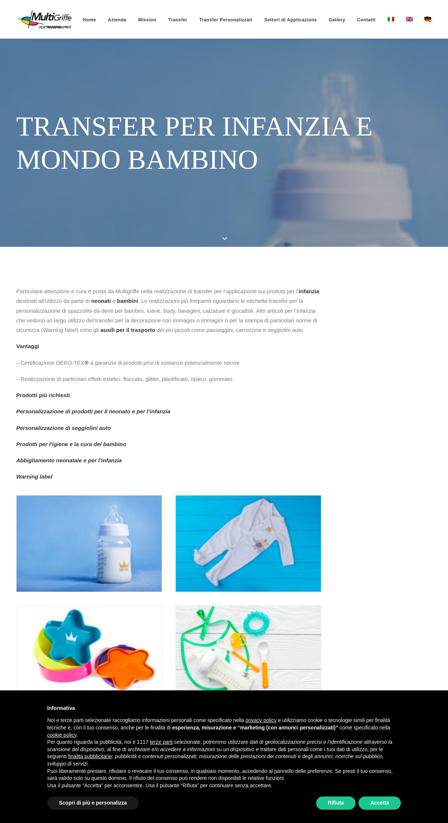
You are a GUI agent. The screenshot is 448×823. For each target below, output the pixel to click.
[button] (429, 19)
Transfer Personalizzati (214, 19)
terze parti (161, 742)
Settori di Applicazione (278, 19)
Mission (135, 19)
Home (77, 19)
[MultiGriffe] (39, 19)
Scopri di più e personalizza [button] (93, 803)
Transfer (165, 19)
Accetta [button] (379, 803)
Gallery (325, 19)
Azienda (105, 19)
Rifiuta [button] (336, 803)
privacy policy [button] (261, 720)
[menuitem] (78, 20)
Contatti (354, 19)
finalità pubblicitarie (90, 756)
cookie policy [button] (61, 735)
